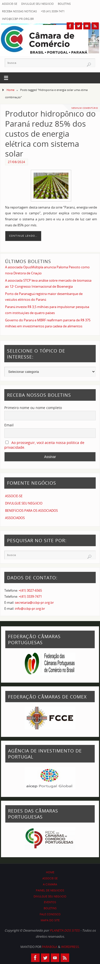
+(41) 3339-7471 (30, 596)
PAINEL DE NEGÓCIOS (50, 890)
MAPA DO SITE (50, 920)
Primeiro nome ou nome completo (33, 407)
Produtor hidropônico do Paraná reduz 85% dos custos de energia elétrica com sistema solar (50, 133)
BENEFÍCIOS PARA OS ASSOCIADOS (31, 511)
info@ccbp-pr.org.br (18, 19)
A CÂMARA (50, 884)
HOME (50, 872)
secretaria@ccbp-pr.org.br (34, 602)
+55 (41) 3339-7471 (53, 11)
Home (10, 90)
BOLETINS (64, 4)
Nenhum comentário (84, 108)
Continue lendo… (23, 235)
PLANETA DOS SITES (65, 930)
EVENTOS (50, 902)
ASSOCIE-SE (9, 4)
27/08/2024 (16, 162)
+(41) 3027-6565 (30, 590)
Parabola (49, 947)
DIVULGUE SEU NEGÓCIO (37, 4)
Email (9, 425)
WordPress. (70, 947)
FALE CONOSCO (50, 914)
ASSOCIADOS (15, 518)
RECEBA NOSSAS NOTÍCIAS (19, 11)
